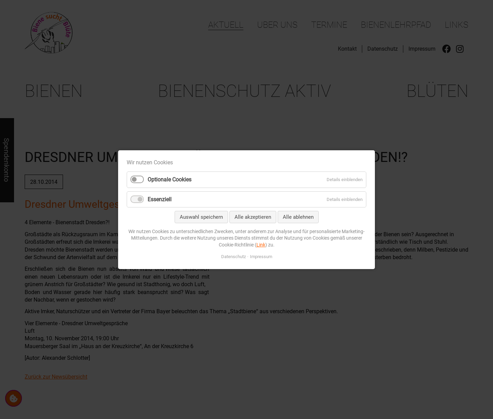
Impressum (261, 256)
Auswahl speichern (201, 217)
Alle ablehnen (298, 217)
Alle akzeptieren (253, 217)
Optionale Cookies (169, 179)
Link (260, 244)
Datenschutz (233, 256)
